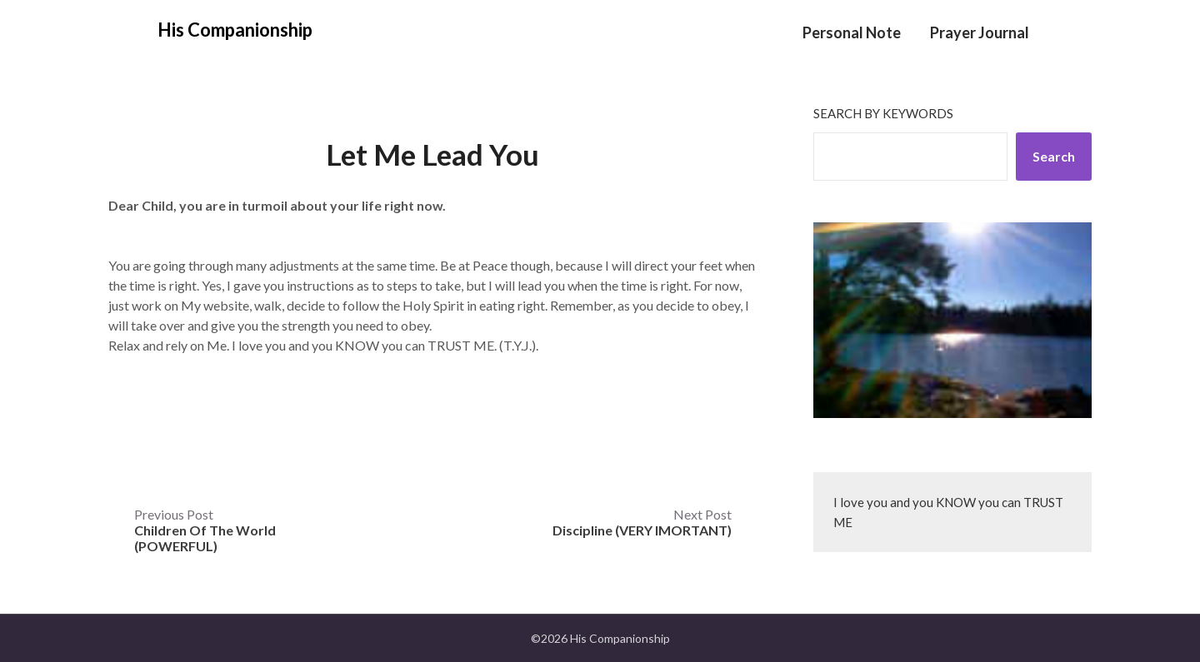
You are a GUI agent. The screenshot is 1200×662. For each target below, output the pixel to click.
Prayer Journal (979, 32)
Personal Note (851, 32)
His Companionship (235, 29)
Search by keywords (883, 113)
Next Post (642, 522)
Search (1053, 156)
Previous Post (205, 530)
